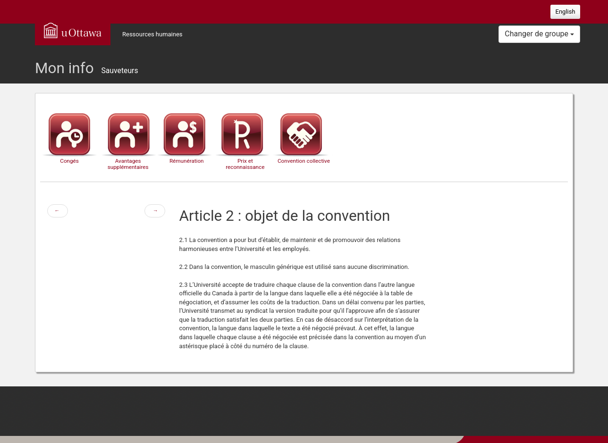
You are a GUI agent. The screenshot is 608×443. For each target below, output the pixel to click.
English (565, 11)
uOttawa (72, 30)
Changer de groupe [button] (539, 33)
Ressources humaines (152, 34)
